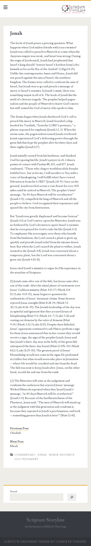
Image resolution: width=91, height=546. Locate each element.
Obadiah (15, 433)
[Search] (72, 497)
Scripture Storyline (46, 520)
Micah (14, 446)
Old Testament (26, 459)
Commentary (25, 454)
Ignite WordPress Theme (27, 541)
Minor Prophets (61, 454)
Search (13, 491)
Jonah (42, 454)
